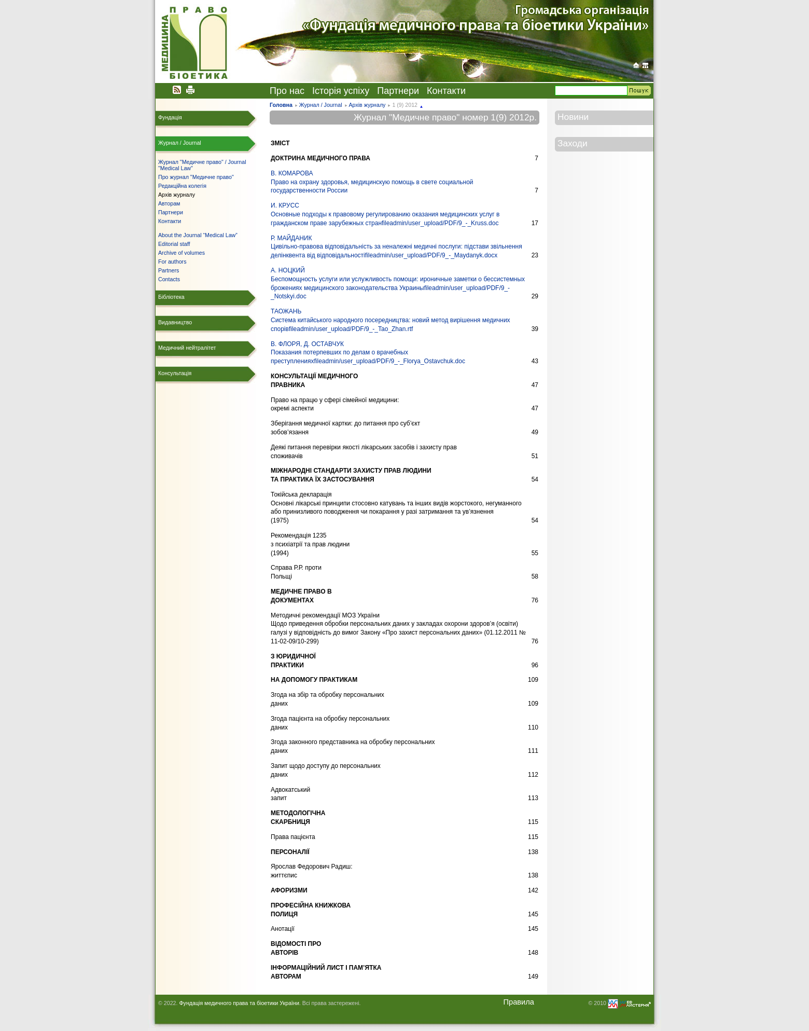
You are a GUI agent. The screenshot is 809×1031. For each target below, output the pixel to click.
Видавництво (175, 322)
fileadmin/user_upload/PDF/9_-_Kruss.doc (440, 223)
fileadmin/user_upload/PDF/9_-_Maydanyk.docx (431, 255)
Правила (518, 1002)
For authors (172, 261)
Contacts (169, 279)
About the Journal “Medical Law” (198, 235)
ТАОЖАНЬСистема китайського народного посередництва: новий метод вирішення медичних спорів (390, 320)
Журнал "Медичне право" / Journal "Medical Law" (202, 165)
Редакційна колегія (182, 186)
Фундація (170, 117)
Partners (168, 270)
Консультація (174, 373)
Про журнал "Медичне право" (196, 177)
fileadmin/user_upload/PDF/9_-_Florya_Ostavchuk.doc (389, 361)
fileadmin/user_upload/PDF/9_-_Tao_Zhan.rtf (351, 329)
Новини (573, 117)
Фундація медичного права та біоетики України (239, 1003)
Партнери (398, 91)
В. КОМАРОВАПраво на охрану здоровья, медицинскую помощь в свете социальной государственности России (372, 182)
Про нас (287, 91)
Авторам (169, 203)
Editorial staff (174, 244)
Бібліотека (171, 297)
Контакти (446, 91)
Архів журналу (366, 105)
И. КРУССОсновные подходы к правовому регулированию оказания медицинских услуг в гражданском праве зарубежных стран (385, 214)
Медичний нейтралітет (187, 348)
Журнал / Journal (320, 105)
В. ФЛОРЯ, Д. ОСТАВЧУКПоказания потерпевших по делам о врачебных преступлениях (339, 352)
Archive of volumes (181, 253)
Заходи (572, 143)
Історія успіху (340, 91)
